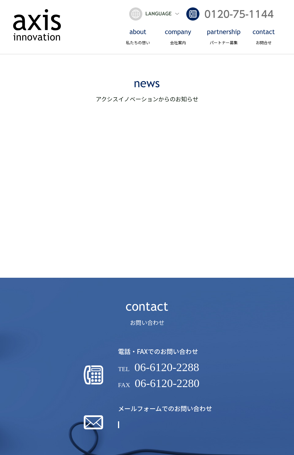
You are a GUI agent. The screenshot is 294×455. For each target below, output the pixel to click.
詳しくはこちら (166, 430)
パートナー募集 (223, 37)
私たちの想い (138, 37)
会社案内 (178, 37)
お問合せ (263, 37)
